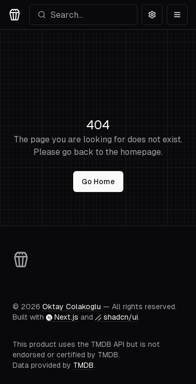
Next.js (62, 317)
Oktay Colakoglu (71, 306)
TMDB (83, 365)
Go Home (98, 181)
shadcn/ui (116, 317)
